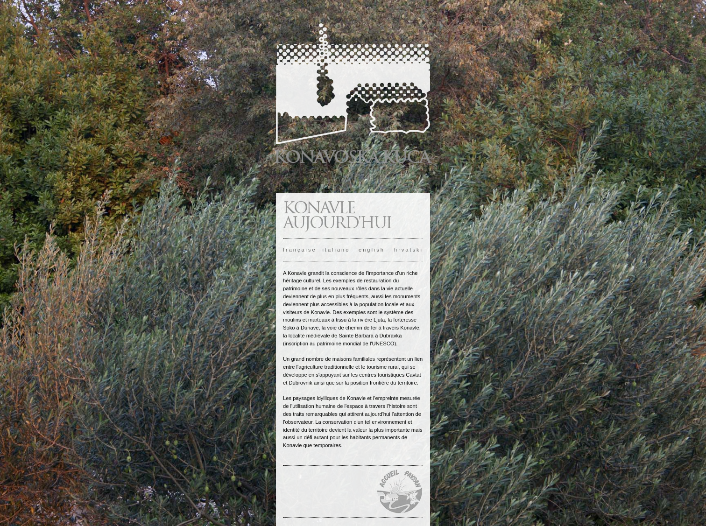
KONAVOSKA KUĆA (352, 157)
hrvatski (408, 249)
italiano (336, 249)
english (372, 249)
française (300, 249)
